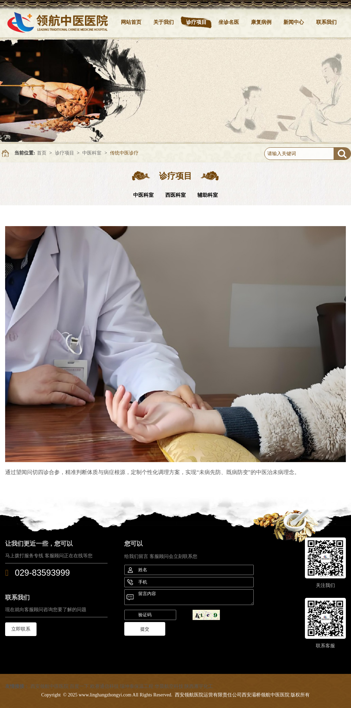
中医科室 (91, 153)
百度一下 (79, 686)
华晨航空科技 (169, 686)
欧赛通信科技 (104, 686)
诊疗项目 (64, 153)
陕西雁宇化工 (198, 686)
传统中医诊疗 (124, 153)
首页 (41, 153)
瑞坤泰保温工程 (136, 686)
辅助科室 (207, 195)
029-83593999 (42, 572)
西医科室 (175, 195)
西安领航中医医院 (49, 686)
